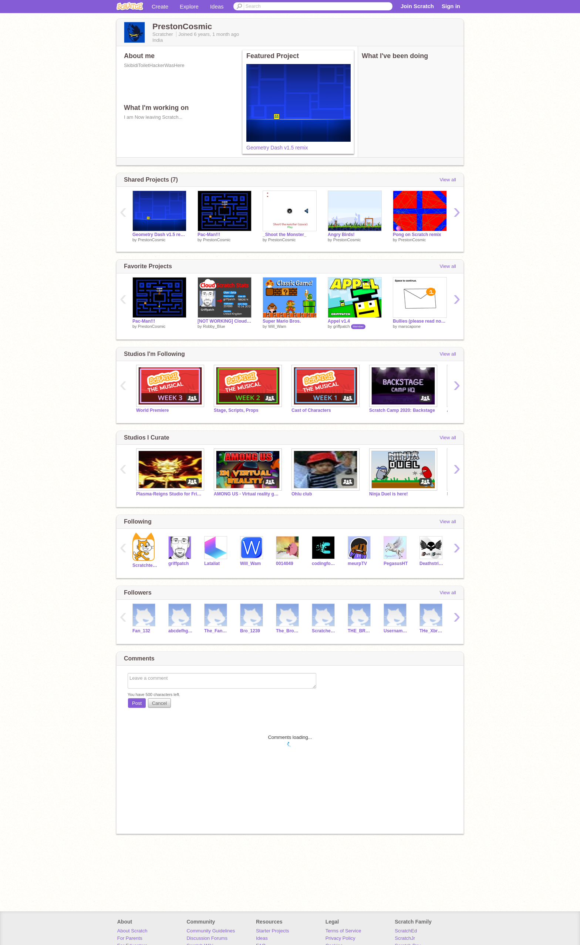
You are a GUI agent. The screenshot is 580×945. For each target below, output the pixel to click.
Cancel (159, 703)
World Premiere (152, 410)
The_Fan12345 (216, 630)
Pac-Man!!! (209, 234)
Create (160, 6)
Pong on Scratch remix (417, 234)
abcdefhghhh (180, 630)
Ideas (217, 6)
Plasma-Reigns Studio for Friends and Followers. (169, 494)
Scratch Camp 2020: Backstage (402, 410)
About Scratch (132, 931)
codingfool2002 (324, 563)
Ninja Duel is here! (388, 494)
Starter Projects (272, 931)
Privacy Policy (340, 938)
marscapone (409, 326)
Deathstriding (431, 563)
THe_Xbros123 (431, 630)
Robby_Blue (214, 326)
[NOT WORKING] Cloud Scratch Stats (225, 321)
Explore (189, 6)
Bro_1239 (250, 630)
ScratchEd (406, 931)
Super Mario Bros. (282, 321)
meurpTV (357, 563)
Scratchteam (144, 565)
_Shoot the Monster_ (285, 234)
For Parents (129, 938)
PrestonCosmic (152, 240)
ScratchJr (405, 938)
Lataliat (212, 563)
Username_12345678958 (396, 630)
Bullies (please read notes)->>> (420, 321)
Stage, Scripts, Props (236, 410)
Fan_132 (141, 630)
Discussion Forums (206, 938)
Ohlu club (301, 494)
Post (137, 703)
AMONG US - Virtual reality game (247, 494)
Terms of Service (343, 931)
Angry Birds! (341, 234)
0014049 (284, 563)
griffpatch (341, 326)
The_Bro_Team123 (288, 630)
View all (447, 179)
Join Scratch (417, 6)
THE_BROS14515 (360, 630)
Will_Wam (277, 326)
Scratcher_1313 (324, 630)
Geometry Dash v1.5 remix (277, 148)
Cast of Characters (311, 410)
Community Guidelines (210, 931)
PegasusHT (396, 563)
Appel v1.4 (339, 321)
